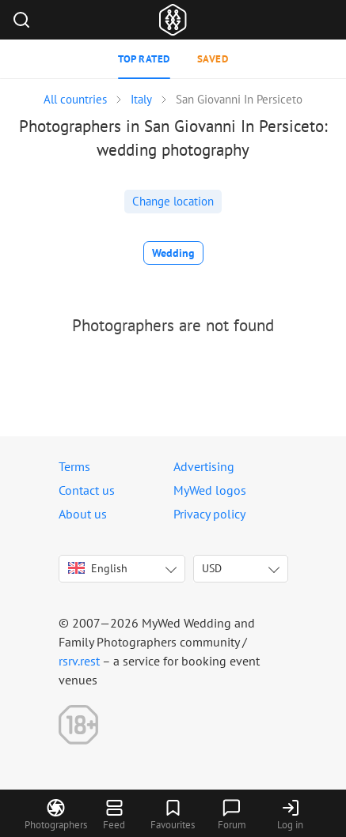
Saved (213, 59)
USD (212, 568)
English (97, 568)
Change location (173, 201)
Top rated (144, 59)
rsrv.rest (79, 661)
